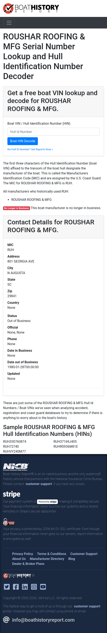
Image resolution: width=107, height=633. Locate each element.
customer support (39, 484)
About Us (19, 559)
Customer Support (84, 554)
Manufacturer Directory (47, 559)
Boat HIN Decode (22, 141)
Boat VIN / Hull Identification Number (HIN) (38, 123)
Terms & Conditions (51, 554)
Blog (71, 559)
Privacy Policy (22, 554)
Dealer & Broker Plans (28, 564)
